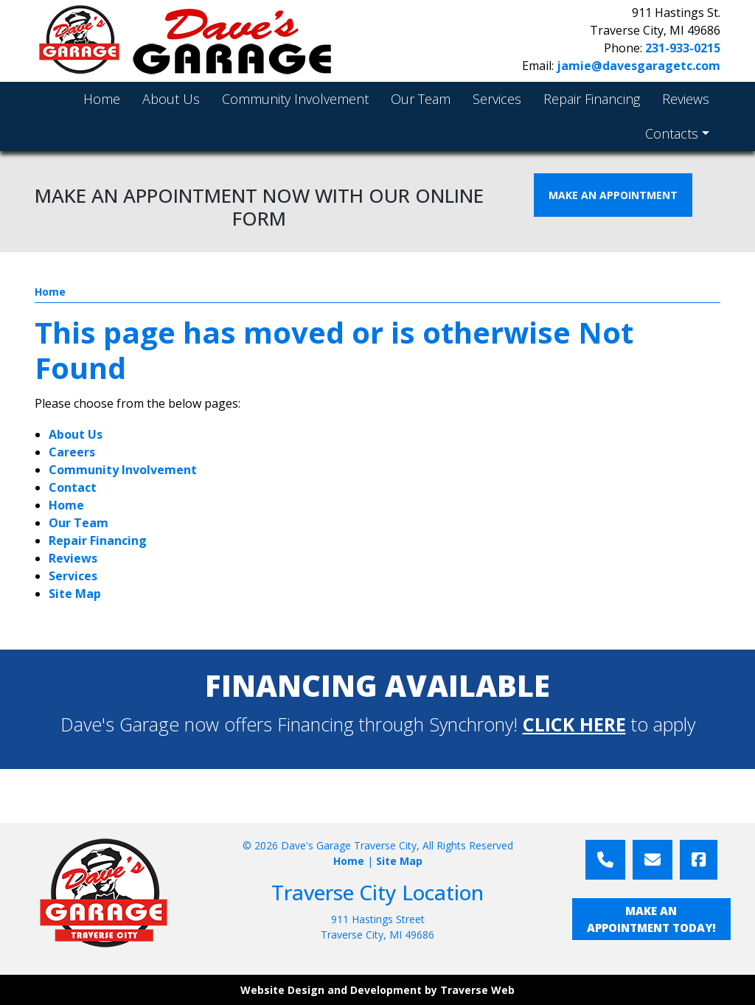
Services (73, 576)
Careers (72, 452)
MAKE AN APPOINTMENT (613, 195)
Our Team (78, 523)
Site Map (75, 593)
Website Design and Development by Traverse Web (377, 990)
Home (50, 292)
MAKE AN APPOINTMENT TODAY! (651, 919)
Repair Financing (98, 540)
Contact (73, 487)
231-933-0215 (682, 48)
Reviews (73, 558)
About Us (75, 434)
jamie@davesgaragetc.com (638, 66)
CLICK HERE (574, 724)
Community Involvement (123, 470)
